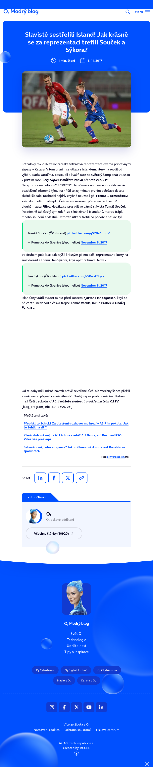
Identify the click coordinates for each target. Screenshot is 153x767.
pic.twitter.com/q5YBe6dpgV (88, 233)
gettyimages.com (116, 456)
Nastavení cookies (47, 729)
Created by (76, 751)
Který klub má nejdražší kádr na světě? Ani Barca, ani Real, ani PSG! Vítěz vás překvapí (73, 437)
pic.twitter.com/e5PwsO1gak (83, 276)
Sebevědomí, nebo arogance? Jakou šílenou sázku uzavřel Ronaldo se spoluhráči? (74, 449)
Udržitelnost (55, 63)
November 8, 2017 (94, 242)
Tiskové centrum (107, 729)
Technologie (54, 50)
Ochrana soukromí (78, 729)
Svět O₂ (50, 37)
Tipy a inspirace (58, 77)
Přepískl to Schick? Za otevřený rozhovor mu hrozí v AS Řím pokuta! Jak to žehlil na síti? (76, 425)
